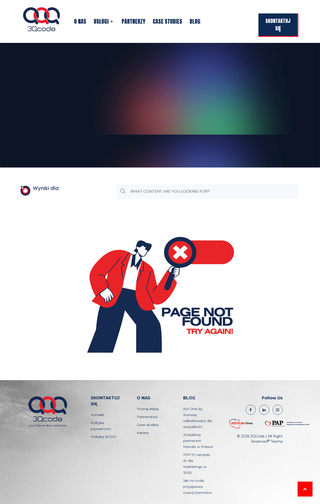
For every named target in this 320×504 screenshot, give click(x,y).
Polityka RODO (103, 437)
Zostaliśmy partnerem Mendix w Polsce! (198, 441)
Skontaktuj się (277, 24)
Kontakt (97, 415)
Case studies (167, 21)
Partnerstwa (147, 417)
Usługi (104, 21)
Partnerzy (133, 21)
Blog (195, 21)
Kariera (143, 433)
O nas (80, 21)
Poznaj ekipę (148, 409)
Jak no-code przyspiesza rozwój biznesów (197, 487)
